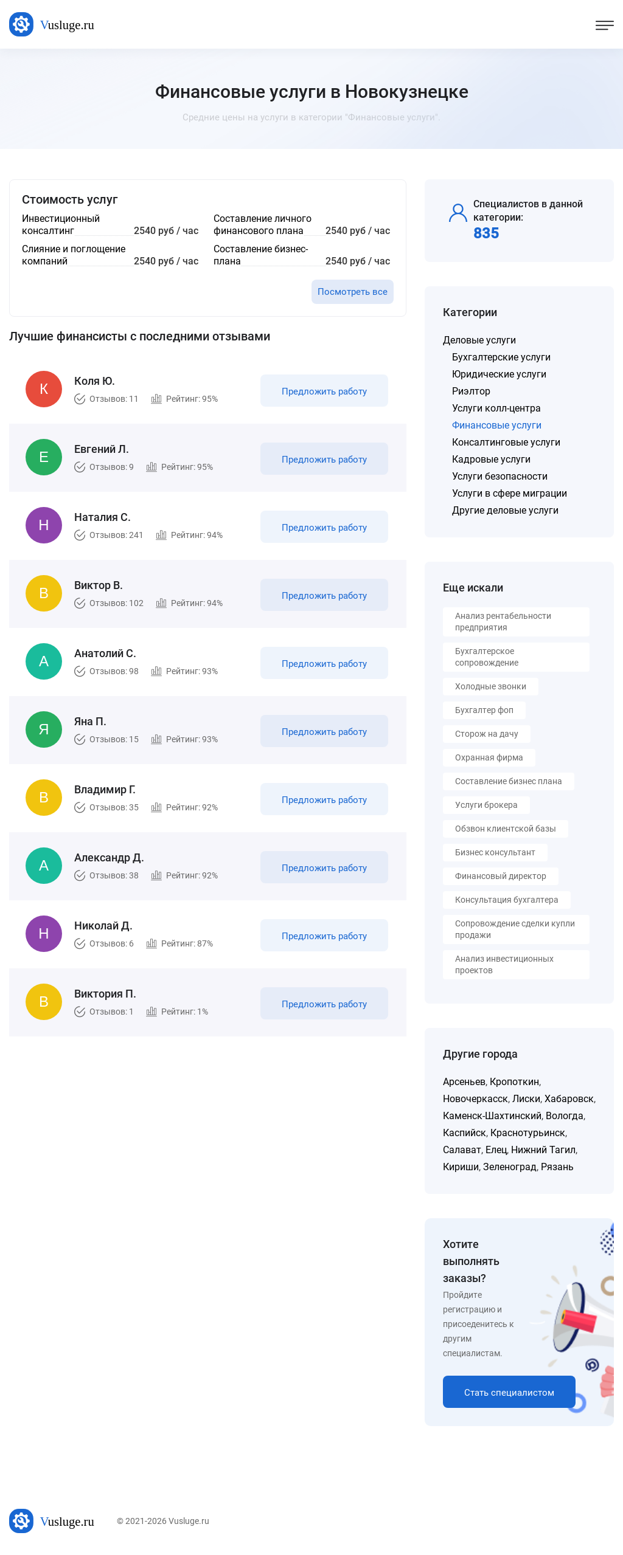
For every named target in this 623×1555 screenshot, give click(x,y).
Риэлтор (471, 391)
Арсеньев (464, 1082)
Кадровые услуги (491, 459)
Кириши (461, 1167)
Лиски (526, 1099)
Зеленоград (510, 1167)
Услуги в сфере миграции (509, 493)
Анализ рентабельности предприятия (503, 621)
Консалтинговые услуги (506, 442)
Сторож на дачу (486, 734)
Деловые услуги (479, 340)
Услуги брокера (486, 805)
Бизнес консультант (495, 852)
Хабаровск (569, 1099)
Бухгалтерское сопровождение (486, 656)
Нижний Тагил (543, 1150)
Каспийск (464, 1133)
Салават (462, 1150)
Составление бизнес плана (508, 781)
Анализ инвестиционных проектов (504, 964)
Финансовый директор (500, 876)
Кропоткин (514, 1082)
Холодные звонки (490, 686)
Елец (496, 1150)
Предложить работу (324, 391)
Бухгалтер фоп (484, 710)
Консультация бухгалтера (507, 900)
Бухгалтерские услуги (501, 357)
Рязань (557, 1167)
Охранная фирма (489, 757)
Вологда (564, 1116)
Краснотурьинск (527, 1133)
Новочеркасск (475, 1099)
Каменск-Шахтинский (492, 1116)
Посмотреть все (353, 291)
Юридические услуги (499, 374)
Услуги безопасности (500, 476)
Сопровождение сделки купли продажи (515, 929)
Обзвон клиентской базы (505, 828)
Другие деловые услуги (505, 510)
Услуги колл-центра (496, 408)
